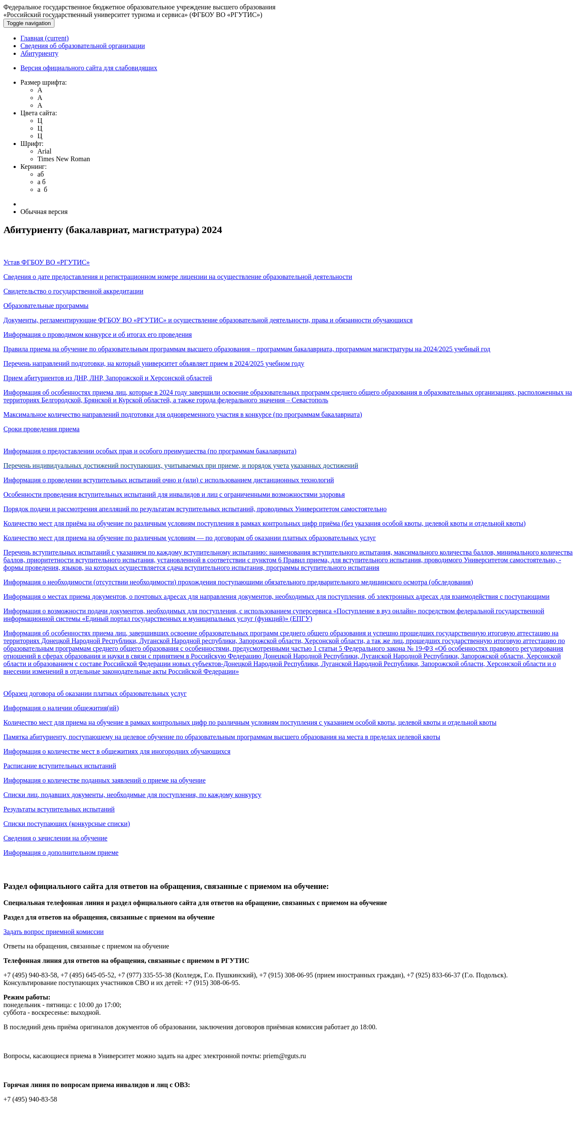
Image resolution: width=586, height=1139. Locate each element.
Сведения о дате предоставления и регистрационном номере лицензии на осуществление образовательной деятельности (177, 276)
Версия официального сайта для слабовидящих (88, 67)
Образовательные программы (45, 305)
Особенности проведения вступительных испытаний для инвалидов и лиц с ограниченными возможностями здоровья (174, 494)
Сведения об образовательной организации (82, 45)
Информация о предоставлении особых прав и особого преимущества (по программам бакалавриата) (149, 451)
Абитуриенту (39, 53)
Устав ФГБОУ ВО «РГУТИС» (46, 262)
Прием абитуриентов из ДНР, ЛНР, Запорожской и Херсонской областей (107, 378)
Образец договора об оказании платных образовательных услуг (95, 693)
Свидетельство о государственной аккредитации (73, 291)
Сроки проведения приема (41, 429)
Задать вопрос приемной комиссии (53, 931)
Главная (44, 38)
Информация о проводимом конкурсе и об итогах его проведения (97, 334)
